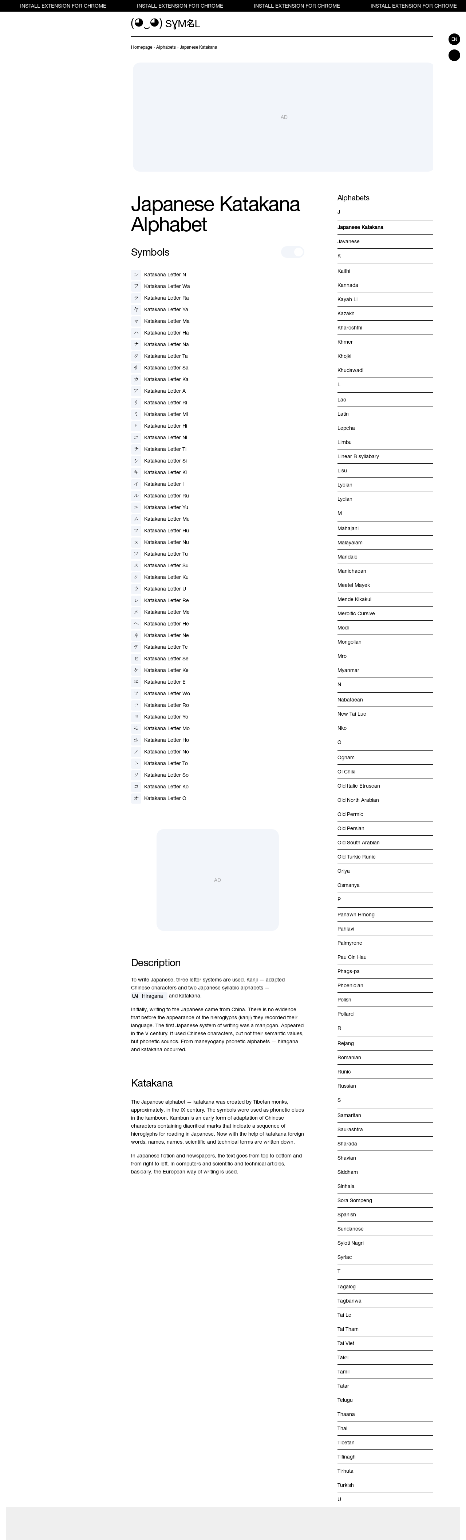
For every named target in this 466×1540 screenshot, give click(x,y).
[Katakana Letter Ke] (160, 670)
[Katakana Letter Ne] (160, 636)
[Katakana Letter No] (160, 752)
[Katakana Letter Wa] (160, 286)
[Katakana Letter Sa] (160, 368)
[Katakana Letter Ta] (159, 356)
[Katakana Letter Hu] (160, 531)
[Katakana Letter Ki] (159, 473)
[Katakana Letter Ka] (160, 380)
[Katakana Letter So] (160, 775)
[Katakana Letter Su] (160, 566)
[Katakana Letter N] (158, 275)
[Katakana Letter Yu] (159, 508)
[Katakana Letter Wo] (160, 694)
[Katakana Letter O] (158, 798)
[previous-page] (141, 47)
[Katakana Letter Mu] (160, 519)
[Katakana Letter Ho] (160, 740)
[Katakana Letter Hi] (159, 426)
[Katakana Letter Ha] (160, 333)
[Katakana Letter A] (158, 391)
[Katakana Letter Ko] (160, 787)
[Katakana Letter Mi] (159, 414)
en (454, 39)
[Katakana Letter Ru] (160, 496)
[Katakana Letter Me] (160, 612)
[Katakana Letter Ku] (160, 577)
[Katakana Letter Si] (159, 461)
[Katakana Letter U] (158, 589)
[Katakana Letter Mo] (160, 729)
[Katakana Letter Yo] (159, 717)
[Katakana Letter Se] (160, 659)
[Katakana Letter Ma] (160, 321)
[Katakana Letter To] (159, 764)
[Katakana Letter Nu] (160, 542)
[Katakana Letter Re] (160, 601)
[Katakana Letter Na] (160, 345)
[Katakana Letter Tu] (159, 554)
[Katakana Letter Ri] (159, 403)
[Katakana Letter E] (158, 682)
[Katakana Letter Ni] (159, 438)
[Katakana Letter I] (157, 484)
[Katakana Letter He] (160, 624)
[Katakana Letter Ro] (160, 705)
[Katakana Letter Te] (159, 647)
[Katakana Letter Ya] (159, 310)
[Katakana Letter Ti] (158, 449)
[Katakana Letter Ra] (160, 298)
